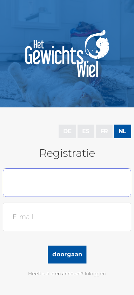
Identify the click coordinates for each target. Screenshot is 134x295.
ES (86, 131)
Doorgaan (67, 254)
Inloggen (95, 273)
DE (67, 131)
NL (122, 131)
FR (104, 131)
